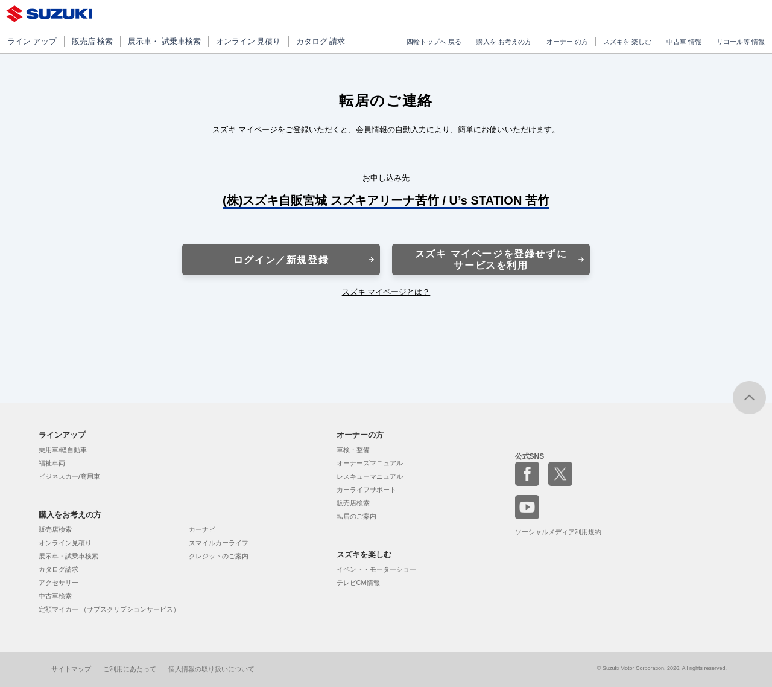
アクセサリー (58, 582)
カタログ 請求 (321, 41)
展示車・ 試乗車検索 (164, 41)
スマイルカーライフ (218, 542)
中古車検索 (55, 595)
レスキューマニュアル (370, 476)
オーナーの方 (360, 434)
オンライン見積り (65, 542)
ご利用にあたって (129, 669)
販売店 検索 (92, 41)
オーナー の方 (567, 41)
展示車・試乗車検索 (68, 556)
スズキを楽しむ (364, 554)
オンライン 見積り (248, 41)
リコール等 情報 (741, 41)
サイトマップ (71, 669)
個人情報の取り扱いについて (211, 669)
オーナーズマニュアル (370, 463)
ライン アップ (32, 41)
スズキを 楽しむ (627, 41)
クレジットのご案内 (218, 556)
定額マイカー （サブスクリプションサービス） (109, 609)
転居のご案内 (356, 516)
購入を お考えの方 (503, 41)
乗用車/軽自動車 (63, 449)
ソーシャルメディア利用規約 (558, 531)
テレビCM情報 (358, 582)
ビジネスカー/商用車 (69, 476)
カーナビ (202, 529)
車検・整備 (353, 449)
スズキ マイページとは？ (386, 291)
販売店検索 (55, 529)
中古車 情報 (683, 41)
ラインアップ (62, 434)
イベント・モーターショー (376, 569)
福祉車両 (52, 463)
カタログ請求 (58, 569)
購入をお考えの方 (70, 514)
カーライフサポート (366, 489)
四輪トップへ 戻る (434, 41)
